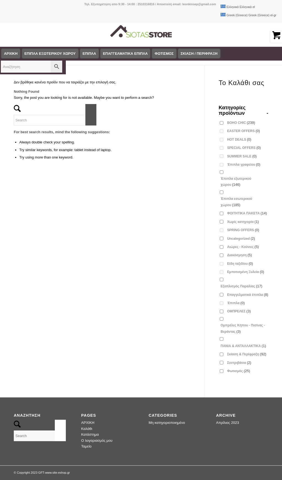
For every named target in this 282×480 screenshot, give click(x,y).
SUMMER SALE (242, 156)
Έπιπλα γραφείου (244, 164)
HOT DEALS (239, 139)
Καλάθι (86, 429)
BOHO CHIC (241, 123)
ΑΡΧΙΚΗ (87, 423)
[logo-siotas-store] (141, 34)
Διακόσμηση (239, 255)
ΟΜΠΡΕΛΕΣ (239, 311)
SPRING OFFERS (243, 230)
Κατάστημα (90, 434)
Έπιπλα (236, 303)
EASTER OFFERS (243, 131)
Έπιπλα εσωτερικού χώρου (236, 202)
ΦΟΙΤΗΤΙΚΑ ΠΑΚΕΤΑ (247, 213)
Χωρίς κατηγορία (243, 222)
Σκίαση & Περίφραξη (246, 354)
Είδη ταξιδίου (240, 263)
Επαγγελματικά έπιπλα (247, 295)
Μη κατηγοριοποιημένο (167, 423)
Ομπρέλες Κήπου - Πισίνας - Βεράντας (243, 328)
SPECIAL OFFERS (244, 148)
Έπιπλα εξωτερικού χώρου (236, 182)
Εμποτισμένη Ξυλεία (245, 272)
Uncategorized (241, 238)
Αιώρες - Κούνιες (243, 247)
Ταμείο (86, 446)
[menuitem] (51, 54)
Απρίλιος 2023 (227, 423)
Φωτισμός (238, 371)
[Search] (55, 120)
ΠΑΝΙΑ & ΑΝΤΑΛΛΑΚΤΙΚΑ (243, 346)
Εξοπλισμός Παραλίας (241, 286)
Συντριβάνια (239, 363)
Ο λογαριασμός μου (97, 440)
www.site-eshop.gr (57, 472)
